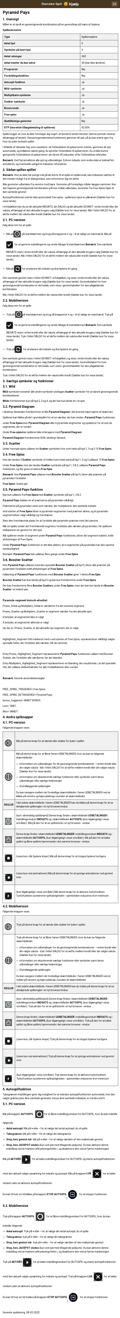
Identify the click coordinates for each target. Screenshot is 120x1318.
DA (114, 4)
